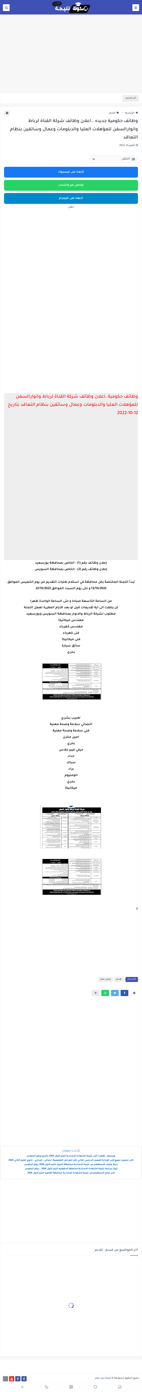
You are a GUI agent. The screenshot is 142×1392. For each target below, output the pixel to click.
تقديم (114, 113)
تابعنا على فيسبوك (71, 172)
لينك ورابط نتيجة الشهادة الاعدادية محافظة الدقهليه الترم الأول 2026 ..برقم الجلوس (71, 1169)
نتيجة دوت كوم (103, 1378)
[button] (124, 993)
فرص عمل (105, 979)
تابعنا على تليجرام (71, 198)
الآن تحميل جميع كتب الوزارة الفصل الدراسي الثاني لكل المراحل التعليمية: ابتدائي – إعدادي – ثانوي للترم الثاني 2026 (71, 1160)
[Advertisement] (71, 63)
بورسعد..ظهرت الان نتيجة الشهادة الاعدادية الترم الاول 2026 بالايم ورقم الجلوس (71, 1156)
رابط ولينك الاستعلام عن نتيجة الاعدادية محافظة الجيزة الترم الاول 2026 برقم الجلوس (71, 1164)
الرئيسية (131, 113)
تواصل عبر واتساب (71, 185)
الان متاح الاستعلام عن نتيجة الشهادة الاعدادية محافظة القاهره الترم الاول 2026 (71, 1173)
